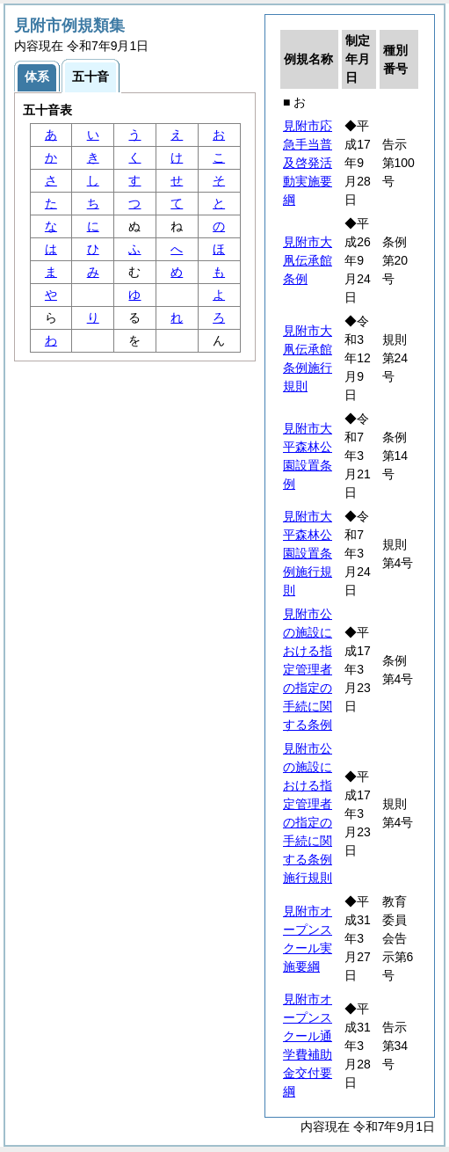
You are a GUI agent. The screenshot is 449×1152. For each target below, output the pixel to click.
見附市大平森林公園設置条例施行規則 (307, 553)
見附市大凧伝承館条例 (307, 260)
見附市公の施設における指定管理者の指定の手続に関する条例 (307, 669)
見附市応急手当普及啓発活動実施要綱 (307, 163)
